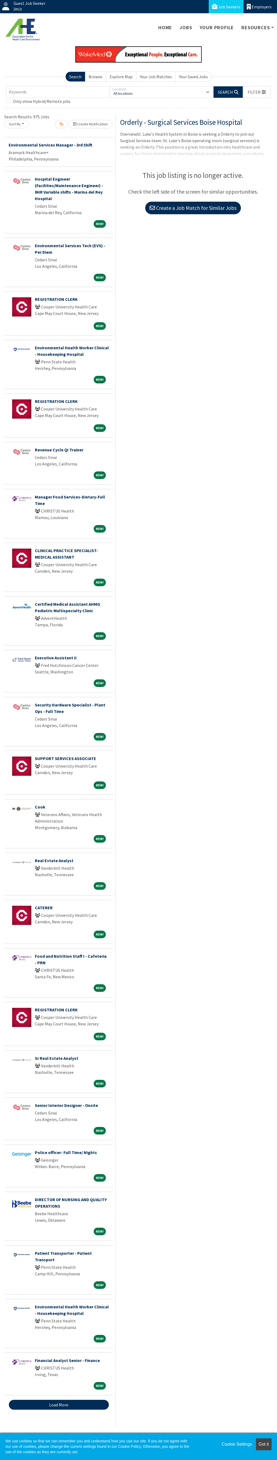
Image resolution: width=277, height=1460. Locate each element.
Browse (95, 76)
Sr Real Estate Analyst (56, 1058)
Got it (264, 1444)
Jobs (186, 27)
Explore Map (121, 76)
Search (75, 76)
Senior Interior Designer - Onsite (66, 1105)
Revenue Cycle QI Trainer (59, 449)
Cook (40, 807)
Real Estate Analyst (54, 860)
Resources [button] (255, 27)
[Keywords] (58, 92)
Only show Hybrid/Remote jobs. (42, 101)
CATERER (44, 907)
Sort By (15, 124)
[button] (257, 92)
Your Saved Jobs (193, 76)
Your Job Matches (156, 76)
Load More (58, 1404)
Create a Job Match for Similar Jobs (193, 207)
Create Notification (90, 124)
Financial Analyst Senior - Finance (67, 1360)
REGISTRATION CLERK (56, 299)
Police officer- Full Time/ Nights (66, 1152)
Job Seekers (226, 6)
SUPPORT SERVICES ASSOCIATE (65, 758)
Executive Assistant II (56, 657)
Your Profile (217, 27)
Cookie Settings (237, 1444)
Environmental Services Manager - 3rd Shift (50, 145)
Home (165, 27)
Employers (259, 6)
